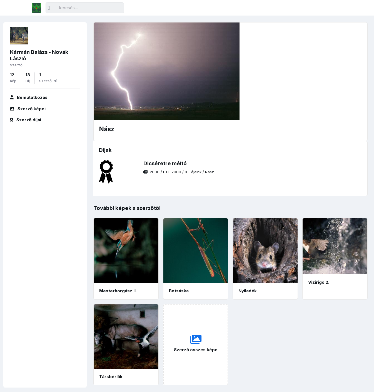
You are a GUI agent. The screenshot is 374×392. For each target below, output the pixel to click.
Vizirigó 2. (318, 282)
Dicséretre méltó (165, 163)
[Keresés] (85, 8)
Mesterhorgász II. (118, 290)
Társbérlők (111, 376)
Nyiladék (247, 290)
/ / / (178, 172)
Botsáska (179, 290)
